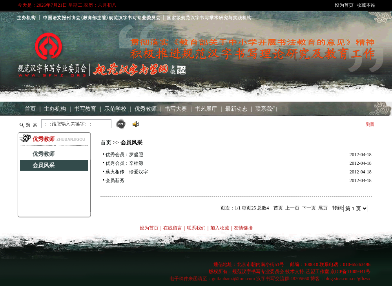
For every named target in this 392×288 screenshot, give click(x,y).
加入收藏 (219, 228)
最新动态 (236, 109)
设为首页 (344, 5)
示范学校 (115, 109)
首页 (30, 109)
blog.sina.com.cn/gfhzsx (347, 278)
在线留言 (172, 228)
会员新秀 (115, 180)
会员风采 (44, 165)
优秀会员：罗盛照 (124, 154)
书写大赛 (176, 109)
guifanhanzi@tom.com (233, 278)
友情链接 (243, 228)
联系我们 (266, 109)
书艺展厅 (206, 109)
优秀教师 (146, 109)
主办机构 (55, 109)
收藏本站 (366, 5)
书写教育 (85, 109)
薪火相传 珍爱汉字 (127, 172)
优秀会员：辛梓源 (124, 163)
